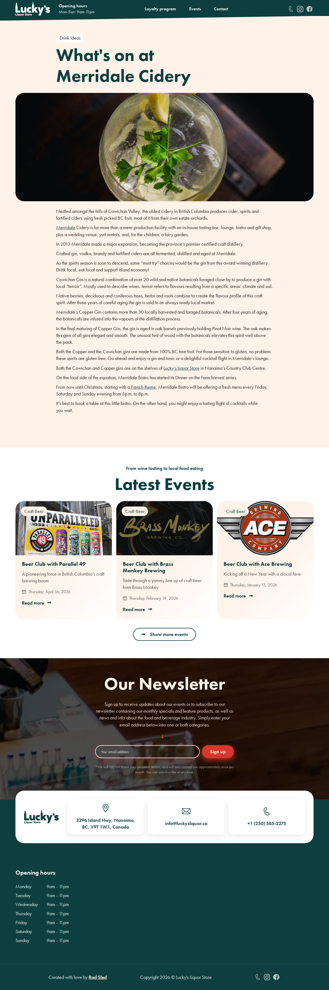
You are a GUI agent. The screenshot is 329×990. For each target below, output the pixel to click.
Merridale (65, 227)
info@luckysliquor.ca (186, 823)
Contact (221, 9)
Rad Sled (98, 977)
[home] (32, 9)
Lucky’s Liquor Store (181, 368)
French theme (143, 387)
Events (195, 9)
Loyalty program (160, 9)
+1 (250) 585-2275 (266, 823)
